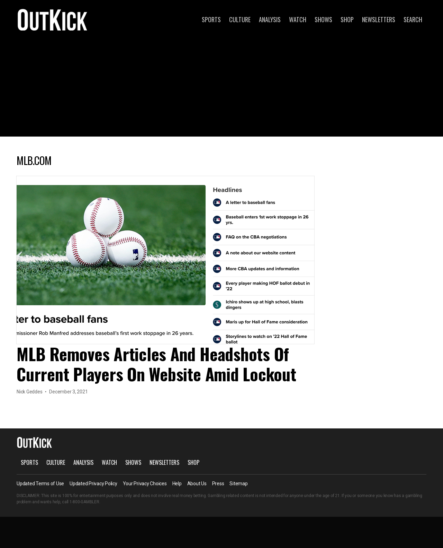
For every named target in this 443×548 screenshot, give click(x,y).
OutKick (53, 19)
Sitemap (238, 483)
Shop (347, 19)
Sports (211, 19)
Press (218, 483)
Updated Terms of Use (40, 483)
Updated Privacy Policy (93, 483)
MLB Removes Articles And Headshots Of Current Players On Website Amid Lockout (156, 363)
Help (177, 483)
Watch (297, 19)
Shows (323, 19)
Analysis (270, 19)
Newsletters (378, 19)
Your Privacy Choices (145, 483)
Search (413, 19)
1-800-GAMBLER (84, 501)
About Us (197, 483)
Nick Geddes (29, 391)
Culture (240, 19)
